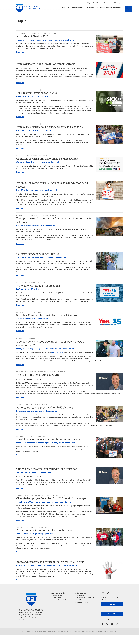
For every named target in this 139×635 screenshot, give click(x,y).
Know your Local (120, 3)
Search (124, 7)
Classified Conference (37, 495)
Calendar (98, 3)
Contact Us (108, 3)
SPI (48, 495)
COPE (52, 495)
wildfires (53, 215)
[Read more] (109, 44)
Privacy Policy (26, 631)
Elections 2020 (35, 33)
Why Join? (90, 3)
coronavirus (46, 33)
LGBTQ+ (65, 495)
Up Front (33, 371)
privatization (61, 371)
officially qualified (57, 352)
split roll (39, 559)
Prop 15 (55, 33)
